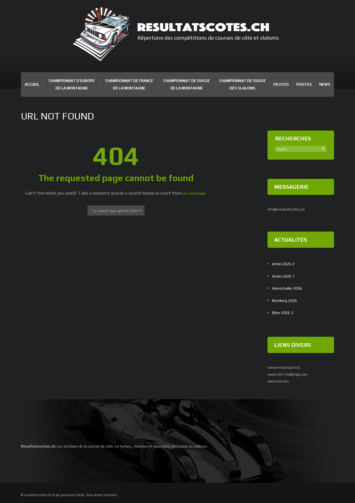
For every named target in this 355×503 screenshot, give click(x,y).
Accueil (32, 84)
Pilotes (281, 84)
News (324, 84)
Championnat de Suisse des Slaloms (242, 84)
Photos (304, 84)
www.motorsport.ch (287, 367)
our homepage (194, 193)
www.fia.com (280, 380)
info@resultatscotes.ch (290, 209)
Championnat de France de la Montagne (129, 84)
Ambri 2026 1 (285, 276)
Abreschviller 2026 (290, 288)
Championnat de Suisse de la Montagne (186, 84)
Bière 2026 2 (284, 312)
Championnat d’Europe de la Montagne (72, 84)
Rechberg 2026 (287, 300)
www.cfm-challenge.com (291, 374)
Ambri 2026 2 (285, 264)
